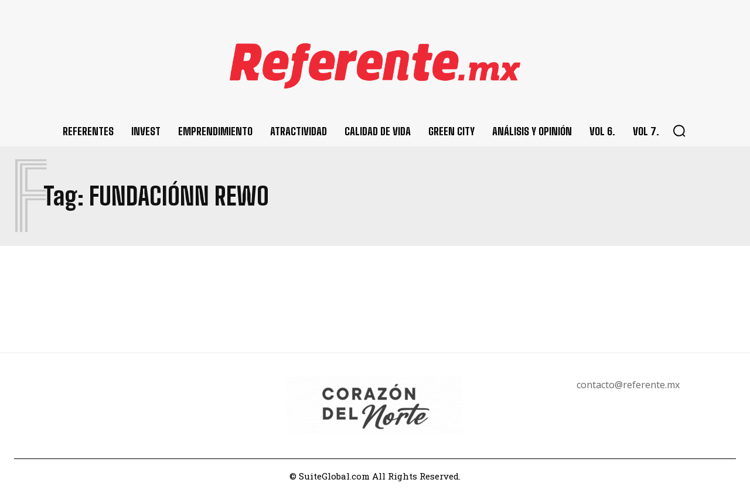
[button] (679, 131)
